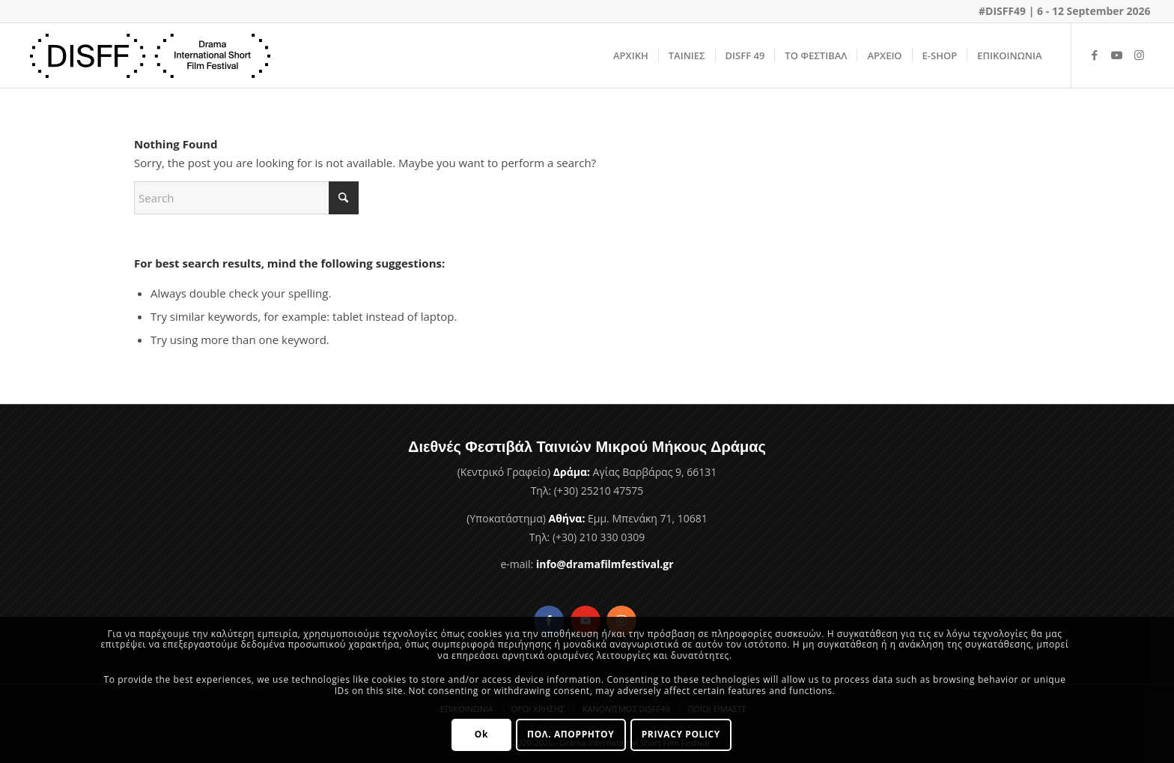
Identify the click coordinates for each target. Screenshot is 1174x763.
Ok (481, 734)
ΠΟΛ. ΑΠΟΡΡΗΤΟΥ (570, 734)
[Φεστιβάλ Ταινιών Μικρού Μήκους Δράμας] (150, 55)
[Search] (246, 197)
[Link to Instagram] (1139, 54)
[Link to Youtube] (1117, 54)
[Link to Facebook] (1094, 54)
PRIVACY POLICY (681, 734)
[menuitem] (630, 55)
